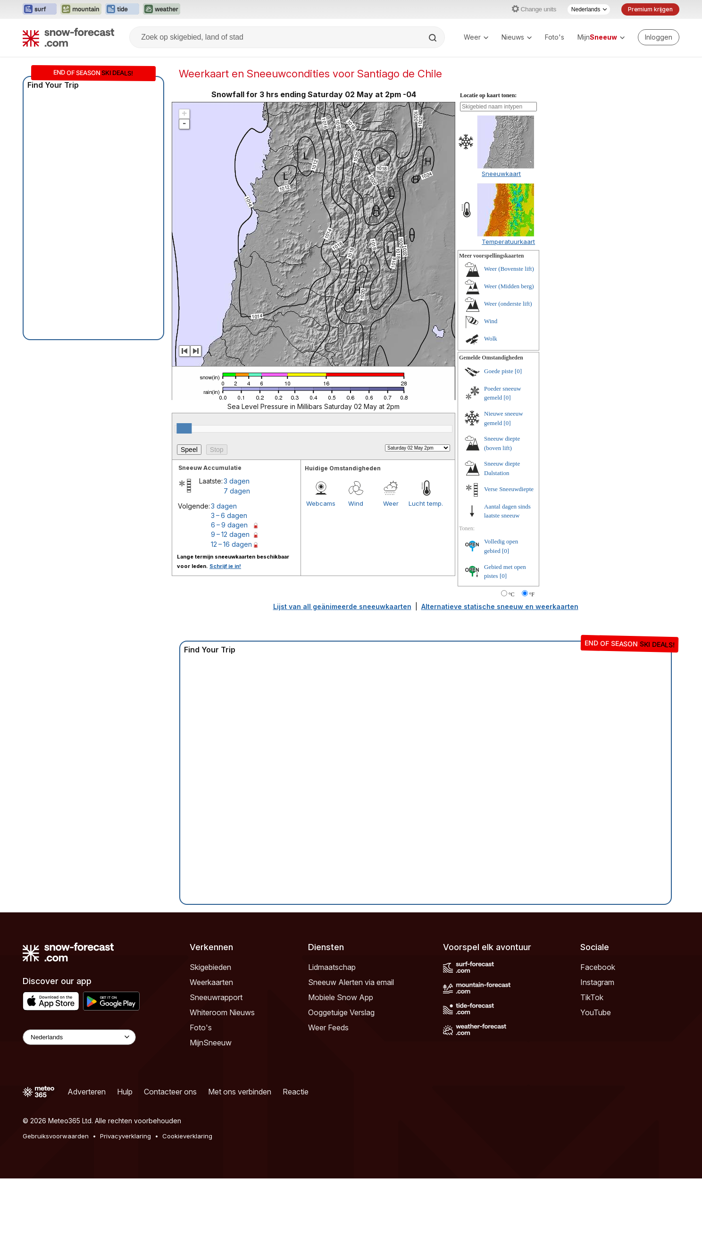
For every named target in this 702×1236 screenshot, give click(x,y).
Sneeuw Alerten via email (351, 1039)
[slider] (184, 486)
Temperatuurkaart (508, 299)
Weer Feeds (328, 1085)
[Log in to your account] (658, 37)
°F (532, 652)
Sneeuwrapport (216, 1055)
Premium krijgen (650, 9)
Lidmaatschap (332, 1024)
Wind (355, 561)
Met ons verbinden (239, 1149)
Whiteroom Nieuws (222, 1070)
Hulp (125, 1149)
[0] (518, 428)
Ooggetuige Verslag (341, 1070)
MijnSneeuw (211, 1100)
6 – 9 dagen (229, 582)
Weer (476, 37)
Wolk (490, 396)
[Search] (433, 38)
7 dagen (237, 548)
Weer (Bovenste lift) (509, 326)
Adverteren (86, 1149)
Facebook (597, 1024)
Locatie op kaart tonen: (488, 153)
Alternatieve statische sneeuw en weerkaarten (499, 664)
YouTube (595, 1070)
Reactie (296, 1149)
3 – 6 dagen (229, 573)
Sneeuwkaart (501, 231)
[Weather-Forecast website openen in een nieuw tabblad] (161, 9)
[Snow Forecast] (68, 37)
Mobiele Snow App (340, 1055)
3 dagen (237, 538)
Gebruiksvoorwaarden (56, 1193)
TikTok (591, 1055)
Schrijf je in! (225, 623)
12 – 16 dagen (231, 602)
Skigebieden (210, 1024)
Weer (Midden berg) (509, 343)
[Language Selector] (79, 1094)
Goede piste (498, 428)
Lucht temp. (426, 561)
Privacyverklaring (125, 1193)
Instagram (597, 1039)
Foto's (554, 37)
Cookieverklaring (187, 1193)
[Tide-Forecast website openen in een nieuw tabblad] (122, 9)
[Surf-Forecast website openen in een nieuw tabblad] (40, 9)
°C (512, 652)
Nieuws (516, 37)
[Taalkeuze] (589, 9)
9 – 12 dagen (230, 592)
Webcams (320, 561)
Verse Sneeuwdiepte (509, 546)
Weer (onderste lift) (508, 361)
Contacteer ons (170, 1149)
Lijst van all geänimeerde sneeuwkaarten (342, 664)
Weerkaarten (211, 1039)
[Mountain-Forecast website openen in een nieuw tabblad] (80, 9)
